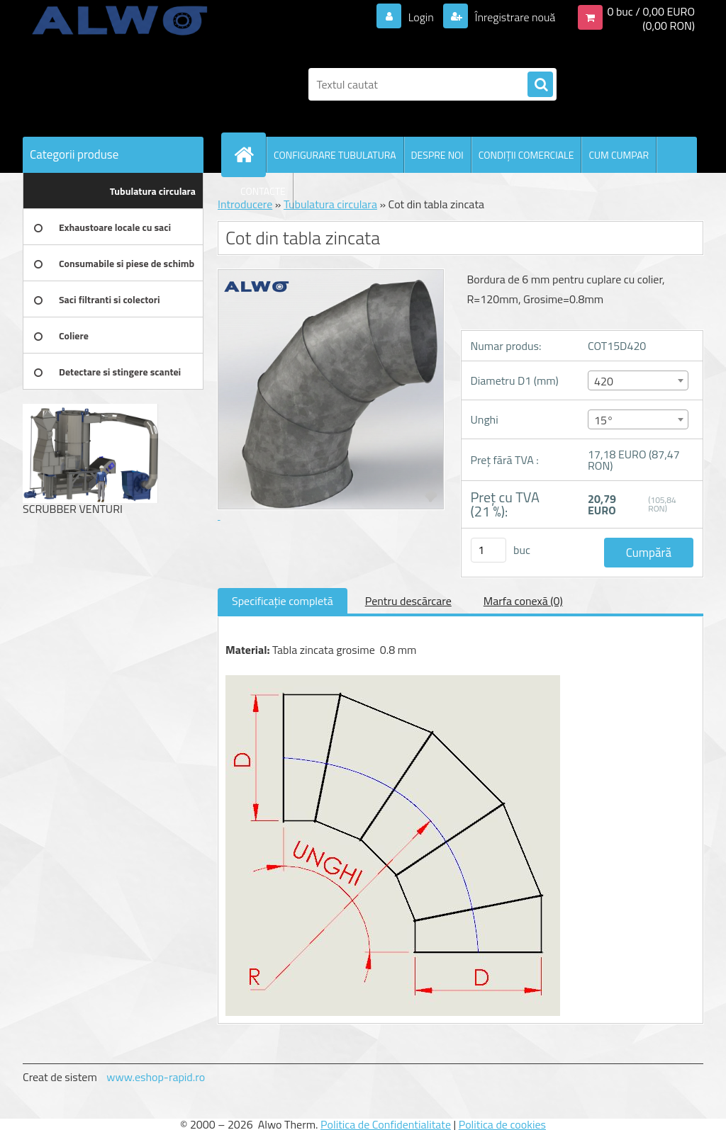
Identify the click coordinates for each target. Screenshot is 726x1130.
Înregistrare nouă (513, 17)
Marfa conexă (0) (523, 600)
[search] (540, 85)
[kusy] (488, 550)
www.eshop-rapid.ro (155, 1076)
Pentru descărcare (408, 600)
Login (421, 17)
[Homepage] (249, 154)
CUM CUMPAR (618, 154)
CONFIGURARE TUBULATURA (335, 154)
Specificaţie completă (282, 600)
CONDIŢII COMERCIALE (526, 154)
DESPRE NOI (437, 154)
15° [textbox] (603, 420)
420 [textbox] (603, 381)
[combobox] (638, 380)
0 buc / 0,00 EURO (651, 11)
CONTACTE (263, 190)
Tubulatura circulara (330, 204)
